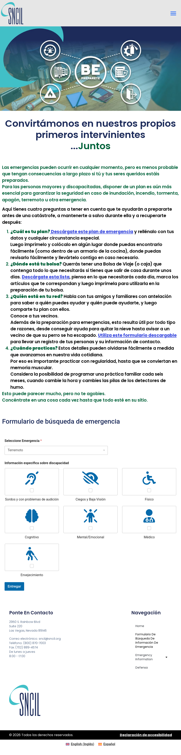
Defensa (141, 667)
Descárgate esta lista (45, 277)
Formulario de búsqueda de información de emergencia (146, 640)
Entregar (14, 586)
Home (139, 626)
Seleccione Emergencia (23, 441)
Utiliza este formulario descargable (137, 335)
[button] (173, 13)
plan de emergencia (91, 232)
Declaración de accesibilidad (146, 735)
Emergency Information (151, 657)
